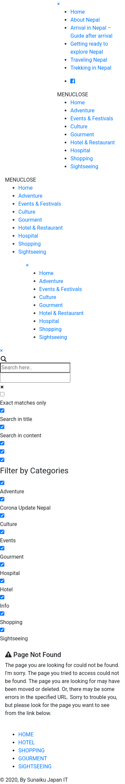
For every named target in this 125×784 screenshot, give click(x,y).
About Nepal (85, 20)
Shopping (81, 158)
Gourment (82, 134)
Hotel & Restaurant (92, 142)
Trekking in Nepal (90, 68)
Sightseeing (84, 166)
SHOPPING (31, 750)
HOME (25, 734)
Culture (78, 126)
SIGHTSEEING (35, 766)
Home (77, 12)
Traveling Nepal (88, 60)
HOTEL (26, 742)
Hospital (80, 150)
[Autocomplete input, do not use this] (35, 378)
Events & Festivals (91, 118)
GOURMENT (32, 758)
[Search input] (35, 368)
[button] (72, 94)
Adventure (82, 110)
